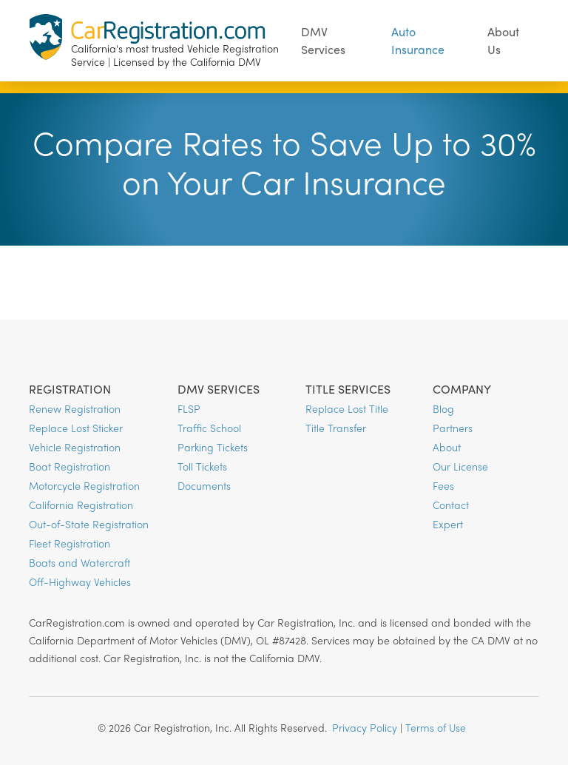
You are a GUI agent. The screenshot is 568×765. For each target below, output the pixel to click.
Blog (443, 408)
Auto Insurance (417, 40)
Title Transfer (335, 427)
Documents (204, 485)
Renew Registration (75, 408)
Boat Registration (69, 466)
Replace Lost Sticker (76, 427)
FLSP (189, 408)
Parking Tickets (213, 446)
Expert (448, 523)
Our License (460, 466)
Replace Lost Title (346, 408)
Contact (451, 504)
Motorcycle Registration (84, 485)
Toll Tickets (202, 466)
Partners (453, 427)
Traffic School (209, 427)
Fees (443, 485)
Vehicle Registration (75, 446)
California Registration (81, 504)
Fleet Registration (69, 543)
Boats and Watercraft (79, 562)
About (447, 446)
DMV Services (323, 40)
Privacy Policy (364, 727)
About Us (503, 40)
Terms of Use (435, 727)
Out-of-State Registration (89, 523)
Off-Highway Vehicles (80, 581)
